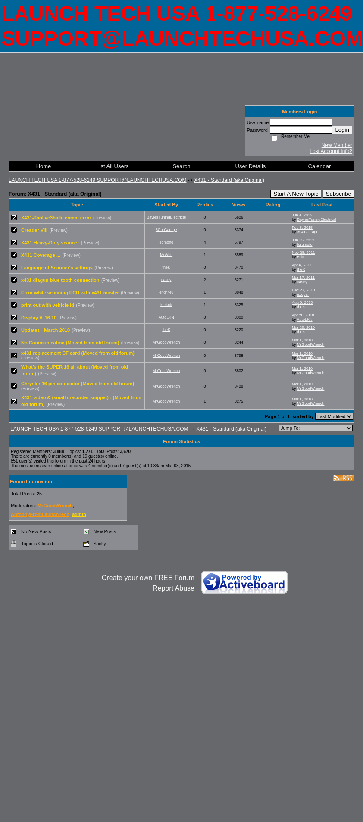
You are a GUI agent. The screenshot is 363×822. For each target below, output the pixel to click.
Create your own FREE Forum (148, 577)
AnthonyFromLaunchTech (40, 514)
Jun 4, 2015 (302, 215)
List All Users (112, 166)
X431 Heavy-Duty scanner (50, 242)
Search (181, 166)
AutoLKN (166, 317)
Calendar (319, 166)
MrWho (166, 255)
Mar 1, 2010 (302, 340)
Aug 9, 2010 (302, 302)
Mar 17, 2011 (303, 277)
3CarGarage (166, 230)
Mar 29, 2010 (303, 327)
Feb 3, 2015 (302, 227)
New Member (337, 145)
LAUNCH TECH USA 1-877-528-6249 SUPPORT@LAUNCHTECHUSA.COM (98, 180)
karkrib (166, 305)
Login (342, 130)
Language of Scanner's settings (57, 267)
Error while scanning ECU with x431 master (70, 292)
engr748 (166, 292)
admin (79, 514)
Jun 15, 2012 (303, 240)
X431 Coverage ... (40, 255)
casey (166, 280)
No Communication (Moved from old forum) (70, 342)
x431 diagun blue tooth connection (60, 280)
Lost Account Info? (331, 151)
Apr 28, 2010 (303, 315)
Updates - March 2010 (45, 330)
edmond (166, 242)
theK (166, 267)
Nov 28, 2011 (303, 252)
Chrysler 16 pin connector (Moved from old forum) (77, 383)
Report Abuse (173, 588)
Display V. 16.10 (38, 317)
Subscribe (338, 194)
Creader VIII (34, 230)
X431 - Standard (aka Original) (229, 180)
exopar (303, 294)
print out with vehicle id (47, 305)
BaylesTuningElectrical (166, 217)
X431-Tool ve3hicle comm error (56, 217)
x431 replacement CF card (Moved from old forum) (78, 353)
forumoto (305, 244)
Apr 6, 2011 (302, 265)
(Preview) (102, 218)
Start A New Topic (295, 194)
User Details (250, 166)
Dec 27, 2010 (303, 290)
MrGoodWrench (166, 342)
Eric (300, 257)
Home (43, 166)
